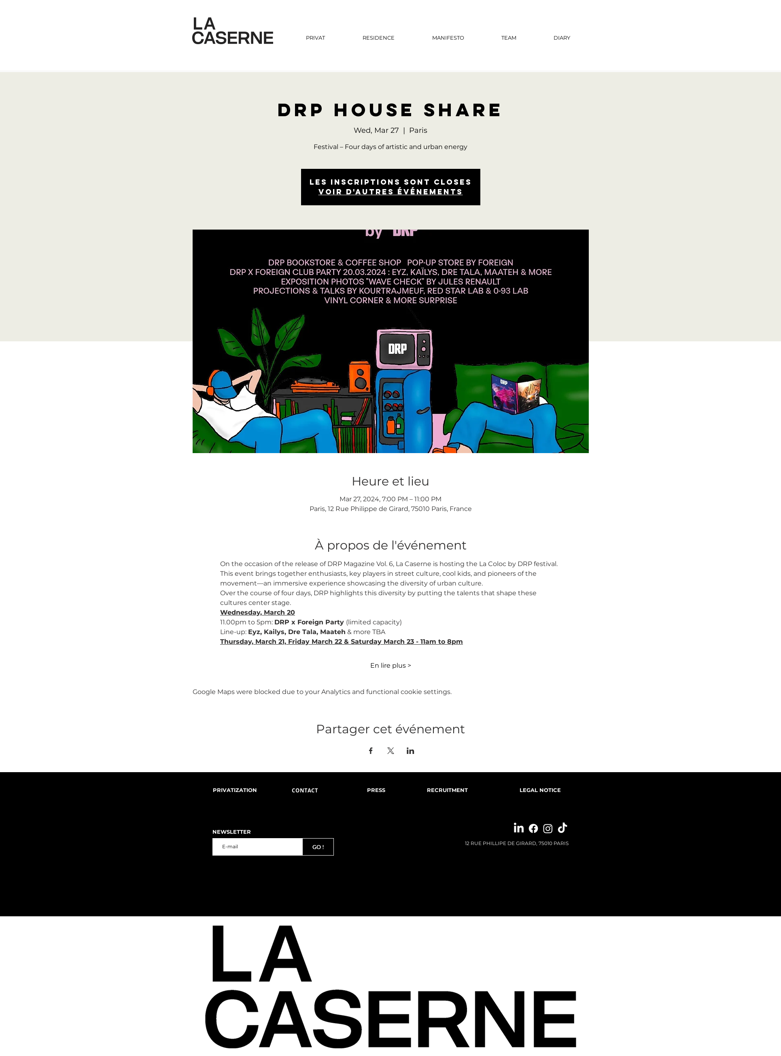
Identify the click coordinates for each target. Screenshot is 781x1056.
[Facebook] (533, 828)
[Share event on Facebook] (371, 750)
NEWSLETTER (231, 832)
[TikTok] (562, 828)
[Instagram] (548, 828)
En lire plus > (390, 665)
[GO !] (318, 847)
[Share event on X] (391, 750)
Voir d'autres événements (390, 191)
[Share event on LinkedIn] (410, 750)
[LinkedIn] (519, 828)
